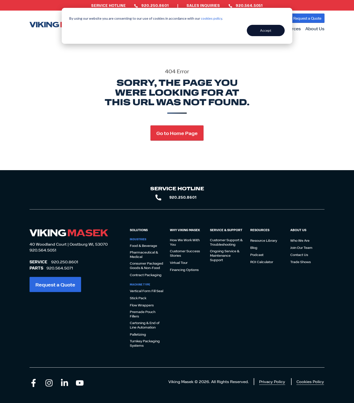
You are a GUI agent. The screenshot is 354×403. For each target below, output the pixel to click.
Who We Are (300, 240)
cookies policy (211, 18)
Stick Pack (138, 298)
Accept (265, 30)
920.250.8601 (64, 261)
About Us (314, 28)
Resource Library (263, 240)
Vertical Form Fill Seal (146, 291)
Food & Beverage (143, 245)
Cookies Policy (310, 381)
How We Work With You (185, 242)
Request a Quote (307, 18)
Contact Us (299, 255)
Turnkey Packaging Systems (145, 343)
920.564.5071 (59, 267)
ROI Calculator (261, 262)
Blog (253, 247)
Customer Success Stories (185, 253)
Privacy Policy (272, 381)
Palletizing (138, 334)
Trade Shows (300, 262)
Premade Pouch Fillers (142, 314)
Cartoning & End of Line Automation (145, 325)
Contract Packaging (146, 275)
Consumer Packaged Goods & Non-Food (146, 265)
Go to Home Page (177, 133)
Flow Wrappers (142, 305)
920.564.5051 (43, 250)
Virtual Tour (179, 262)
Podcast (257, 255)
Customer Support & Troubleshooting (226, 242)
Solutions (139, 230)
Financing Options (184, 270)
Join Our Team (301, 247)
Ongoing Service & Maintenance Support (224, 255)
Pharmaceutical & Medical (144, 254)
